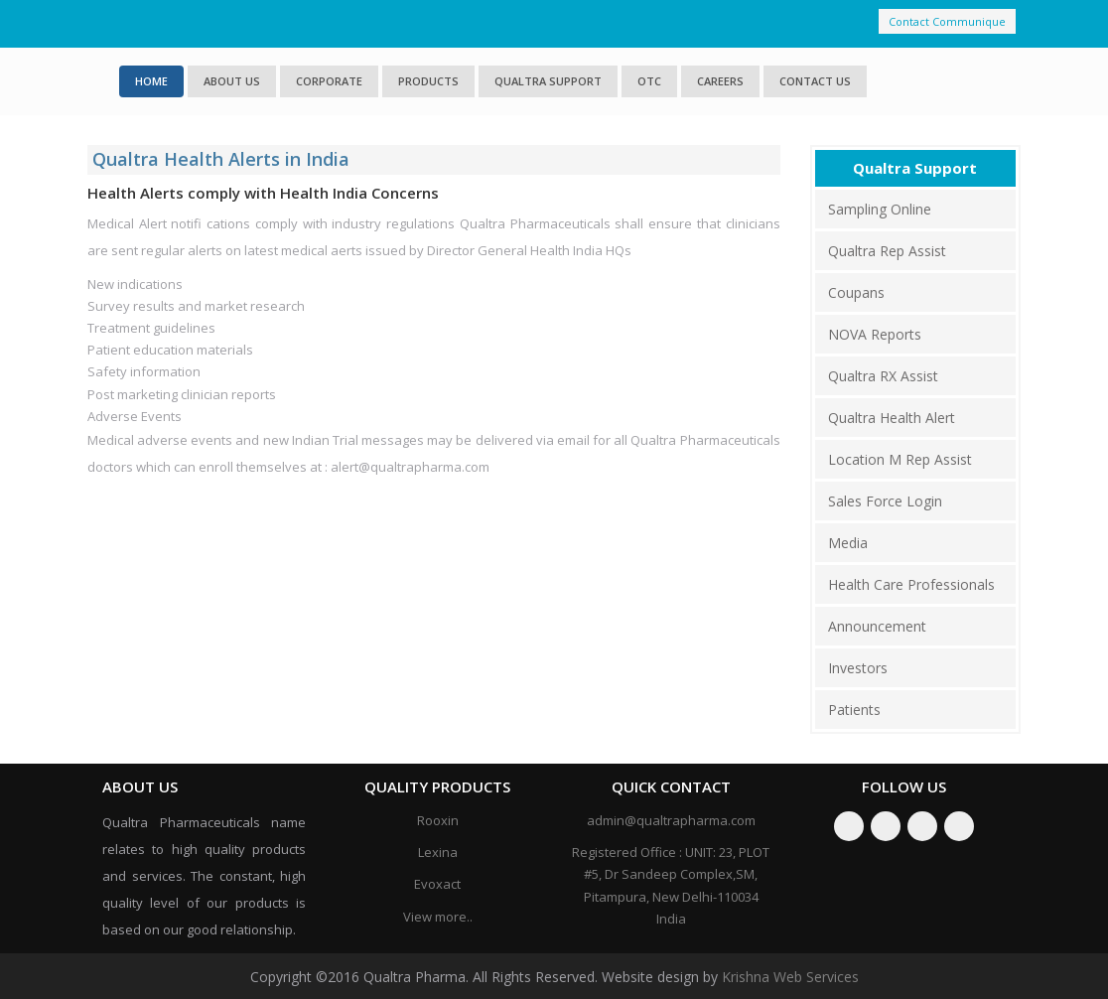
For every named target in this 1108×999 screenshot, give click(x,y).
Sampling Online (879, 209)
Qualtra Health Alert (891, 417)
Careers (720, 80)
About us (232, 80)
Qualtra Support (548, 80)
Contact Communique (947, 21)
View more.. (438, 917)
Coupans (856, 292)
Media (848, 542)
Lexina (438, 852)
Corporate (329, 80)
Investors (858, 667)
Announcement (877, 626)
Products (428, 80)
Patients (854, 709)
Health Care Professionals (911, 584)
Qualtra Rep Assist (887, 250)
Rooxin (438, 820)
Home (151, 80)
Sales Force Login (885, 501)
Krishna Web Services (790, 976)
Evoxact (437, 884)
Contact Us (815, 80)
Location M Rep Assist (900, 459)
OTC (649, 80)
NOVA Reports (874, 334)
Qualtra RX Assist (883, 375)
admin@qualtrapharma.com (671, 820)
